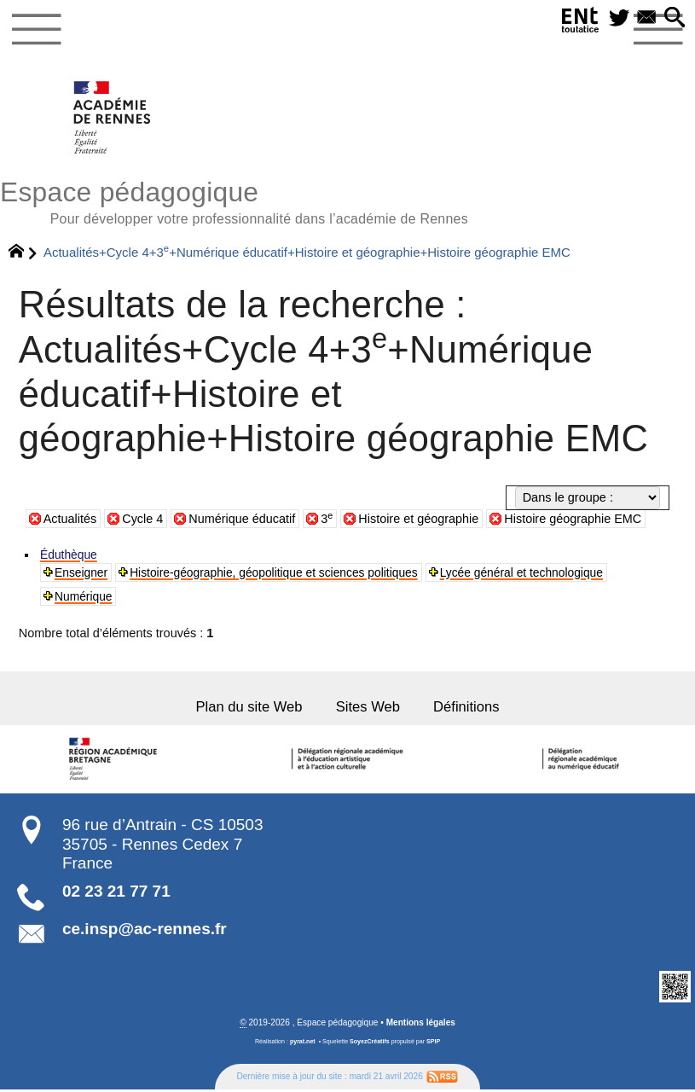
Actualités (70, 519)
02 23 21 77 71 (116, 894)
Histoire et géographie (420, 519)
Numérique (85, 596)
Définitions (470, 708)
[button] (673, 19)
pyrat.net (303, 1043)
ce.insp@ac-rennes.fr (144, 931)
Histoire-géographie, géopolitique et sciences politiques (283, 572)
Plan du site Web (245, 708)
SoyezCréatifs (370, 1043)
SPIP (433, 1043)
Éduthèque (70, 554)
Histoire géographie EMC (575, 519)
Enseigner (82, 572)
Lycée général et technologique (542, 572)
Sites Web (369, 708)
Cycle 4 (143, 519)
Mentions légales (420, 1024)
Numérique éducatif (243, 519)
